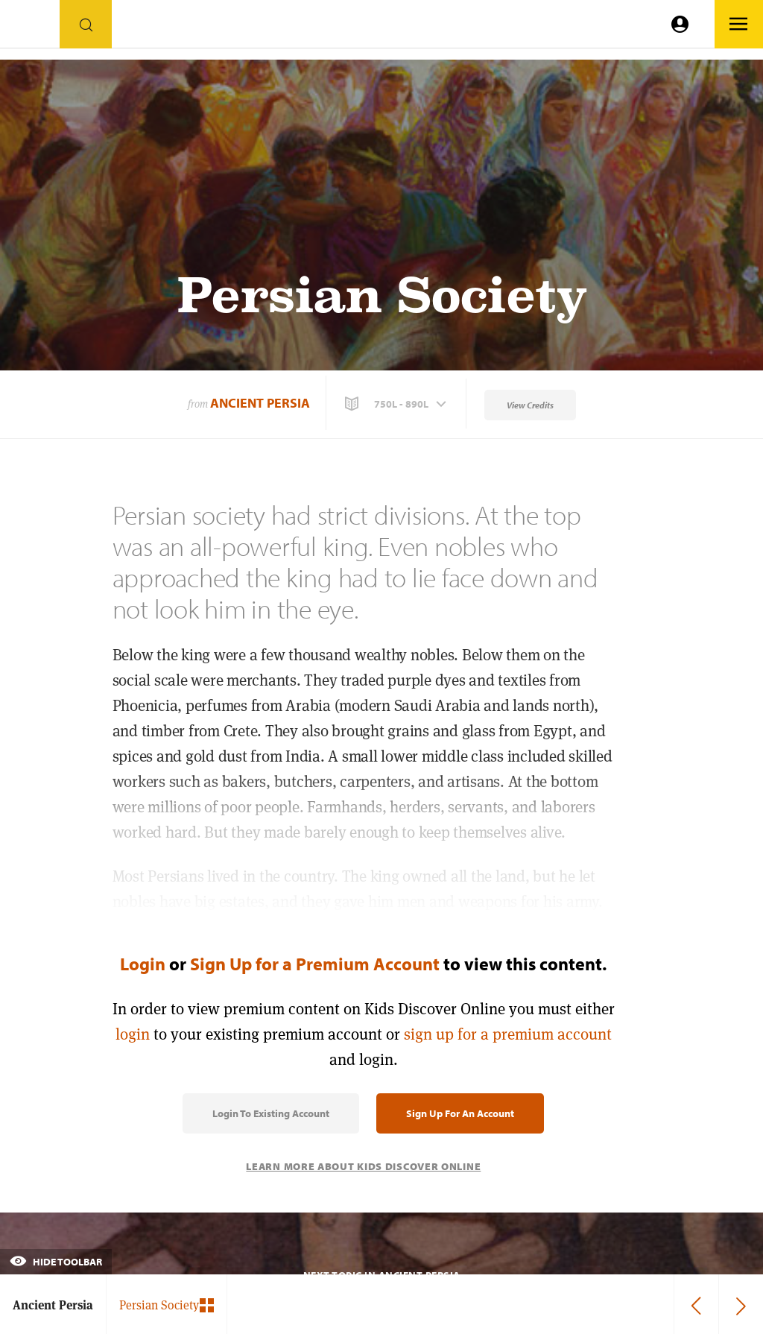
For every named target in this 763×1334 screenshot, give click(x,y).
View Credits (530, 405)
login (132, 1034)
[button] (397, 404)
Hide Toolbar (56, 1261)
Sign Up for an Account (460, 1113)
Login (142, 963)
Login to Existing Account (270, 1113)
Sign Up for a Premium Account (315, 963)
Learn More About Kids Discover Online (363, 1166)
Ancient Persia (260, 402)
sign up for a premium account (508, 1034)
